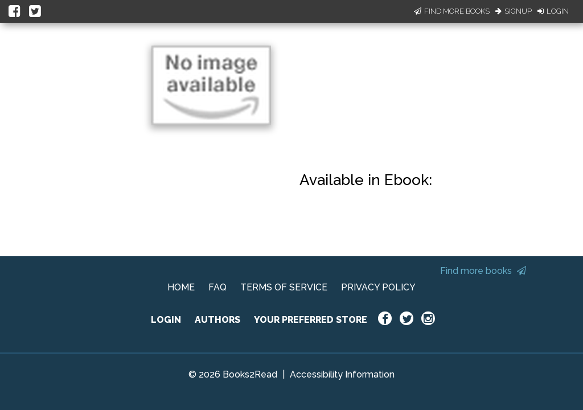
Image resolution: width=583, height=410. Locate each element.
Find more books (483, 270)
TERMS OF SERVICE (283, 287)
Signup (513, 11)
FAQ (217, 287)
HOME (181, 287)
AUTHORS (217, 319)
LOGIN (166, 319)
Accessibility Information (342, 374)
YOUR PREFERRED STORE (310, 319)
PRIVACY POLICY (378, 287)
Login (553, 11)
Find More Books (452, 11)
